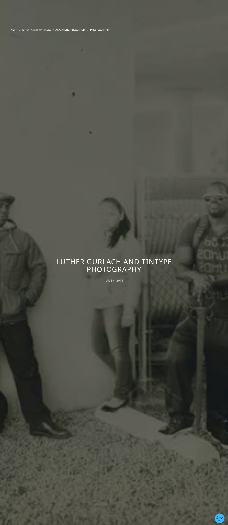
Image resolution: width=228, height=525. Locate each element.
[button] (220, 518)
